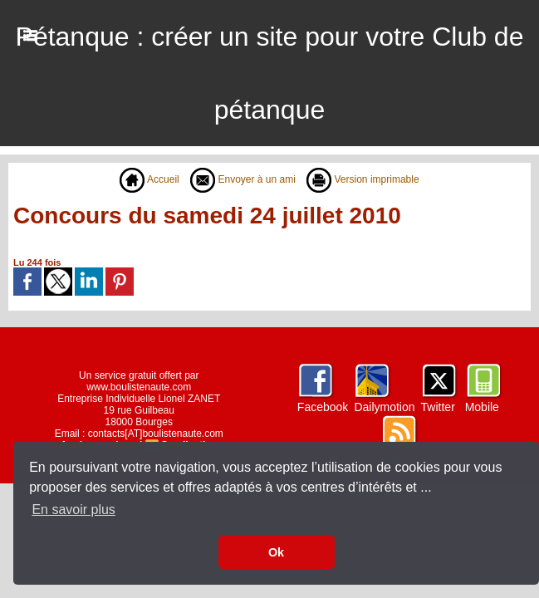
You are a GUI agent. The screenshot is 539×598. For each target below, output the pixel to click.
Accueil (149, 179)
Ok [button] (276, 552)
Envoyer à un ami (243, 179)
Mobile (482, 407)
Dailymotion (384, 407)
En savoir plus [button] (73, 509)
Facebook (322, 407)
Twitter (438, 407)
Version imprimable (362, 179)
